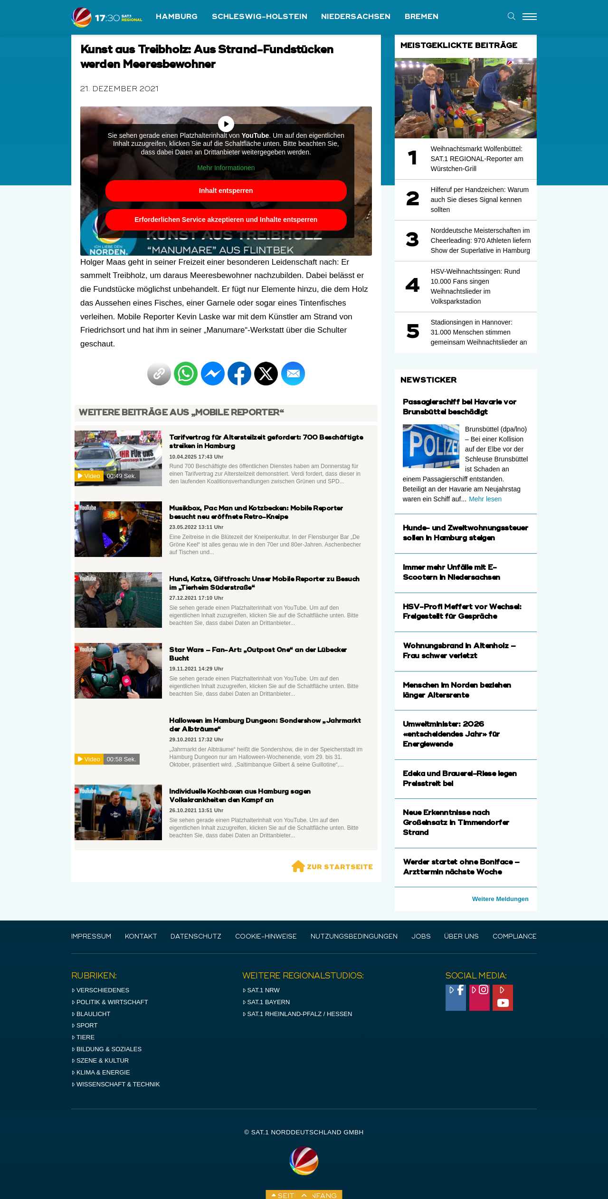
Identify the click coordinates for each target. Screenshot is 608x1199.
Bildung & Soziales (106, 1049)
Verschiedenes (100, 990)
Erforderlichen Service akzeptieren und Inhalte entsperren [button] (225, 219)
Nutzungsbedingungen (354, 937)
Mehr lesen (485, 499)
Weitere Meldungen (500, 898)
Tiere (83, 1037)
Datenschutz (196, 937)
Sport (84, 1025)
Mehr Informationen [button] (226, 168)
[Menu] (529, 17)
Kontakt (141, 937)
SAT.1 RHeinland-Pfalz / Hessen (297, 1013)
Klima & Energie (100, 1072)
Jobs (421, 937)
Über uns (461, 937)
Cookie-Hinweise (266, 937)
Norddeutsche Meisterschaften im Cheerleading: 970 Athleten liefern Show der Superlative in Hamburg (481, 240)
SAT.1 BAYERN (266, 1002)
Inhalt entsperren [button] (226, 190)
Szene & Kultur (100, 1060)
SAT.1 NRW (261, 990)
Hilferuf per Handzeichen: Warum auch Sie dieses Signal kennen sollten (480, 199)
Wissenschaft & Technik (115, 1084)
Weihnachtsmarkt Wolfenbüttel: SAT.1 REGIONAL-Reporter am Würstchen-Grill (477, 159)
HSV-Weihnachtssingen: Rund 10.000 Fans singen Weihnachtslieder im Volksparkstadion (475, 286)
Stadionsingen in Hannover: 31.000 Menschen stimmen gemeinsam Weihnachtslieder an (479, 332)
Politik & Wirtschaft (109, 1002)
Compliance (515, 937)
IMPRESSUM (91, 937)
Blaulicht (90, 1013)
